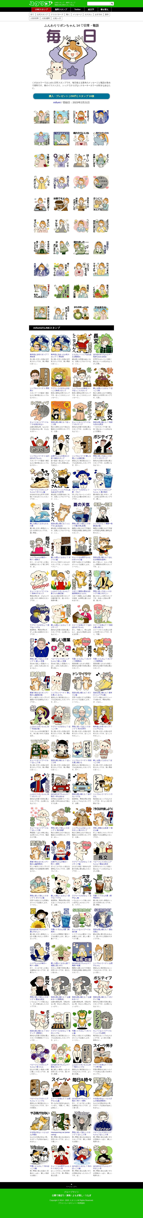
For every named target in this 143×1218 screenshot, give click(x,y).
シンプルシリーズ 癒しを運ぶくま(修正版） (81, 457)
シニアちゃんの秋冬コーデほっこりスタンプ (81, 389)
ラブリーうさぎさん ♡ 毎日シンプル (60, 1032)
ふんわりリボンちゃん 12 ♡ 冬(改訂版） (39, 728)
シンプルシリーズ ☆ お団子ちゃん (103, 964)
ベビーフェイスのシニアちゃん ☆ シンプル (39, 1100)
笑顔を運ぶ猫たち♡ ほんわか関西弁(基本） (102, 558)
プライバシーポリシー (67, 1203)
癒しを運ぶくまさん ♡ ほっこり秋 (103, 389)
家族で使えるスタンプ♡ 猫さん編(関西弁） (39, 863)
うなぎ (88, 1195)
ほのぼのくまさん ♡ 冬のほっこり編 (81, 1167)
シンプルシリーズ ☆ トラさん (103, 795)
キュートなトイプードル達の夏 (81, 930)
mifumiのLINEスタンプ (46, 327)
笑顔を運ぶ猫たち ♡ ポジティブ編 (103, 998)
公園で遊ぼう (58, 1195)
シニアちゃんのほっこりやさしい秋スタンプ (81, 829)
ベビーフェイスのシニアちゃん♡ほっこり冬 (102, 1133)
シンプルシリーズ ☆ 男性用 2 (39, 389)
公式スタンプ (42, 14)
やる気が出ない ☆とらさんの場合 (39, 1133)
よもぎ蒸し (77, 1195)
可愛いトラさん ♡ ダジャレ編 (81, 1032)
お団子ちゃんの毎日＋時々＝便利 (59, 863)
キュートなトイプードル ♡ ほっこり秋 (39, 829)
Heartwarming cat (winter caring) (60, 1133)
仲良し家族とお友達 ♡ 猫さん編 (103, 829)
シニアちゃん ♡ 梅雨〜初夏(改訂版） (103, 525)
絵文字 (91, 9)
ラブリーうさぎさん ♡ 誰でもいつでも (39, 626)
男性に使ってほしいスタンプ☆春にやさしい (102, 592)
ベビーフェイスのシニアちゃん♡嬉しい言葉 (60, 660)
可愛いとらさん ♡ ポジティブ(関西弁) (81, 660)
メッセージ (77, 14)
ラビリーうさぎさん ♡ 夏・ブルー (80, 491)
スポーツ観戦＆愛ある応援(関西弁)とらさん (81, 592)
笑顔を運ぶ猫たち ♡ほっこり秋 (60, 423)
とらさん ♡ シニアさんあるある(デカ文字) (60, 491)
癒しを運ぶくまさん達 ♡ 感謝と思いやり (60, 964)
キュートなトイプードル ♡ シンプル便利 (102, 1032)
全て (32, 14)
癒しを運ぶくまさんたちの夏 (39, 525)
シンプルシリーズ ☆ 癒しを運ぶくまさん (60, 694)
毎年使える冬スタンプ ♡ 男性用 (39, 355)
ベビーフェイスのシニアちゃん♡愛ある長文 (102, 863)
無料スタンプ (61, 9)
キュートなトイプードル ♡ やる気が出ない (39, 423)
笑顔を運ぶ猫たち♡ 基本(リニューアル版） (102, 694)
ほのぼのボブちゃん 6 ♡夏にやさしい (39, 930)
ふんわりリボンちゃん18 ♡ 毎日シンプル (81, 1066)
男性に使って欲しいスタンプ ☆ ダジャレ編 (39, 897)
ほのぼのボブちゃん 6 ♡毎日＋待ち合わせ (60, 795)
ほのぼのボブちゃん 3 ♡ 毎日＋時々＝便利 (81, 1100)
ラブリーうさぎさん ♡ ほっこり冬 (60, 728)
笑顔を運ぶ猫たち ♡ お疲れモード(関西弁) (60, 998)
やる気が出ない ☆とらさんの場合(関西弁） (102, 1100)
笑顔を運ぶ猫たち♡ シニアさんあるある (60, 525)
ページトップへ (71, 1185)
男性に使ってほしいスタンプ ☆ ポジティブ (102, 457)
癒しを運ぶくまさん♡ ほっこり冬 (102, 761)
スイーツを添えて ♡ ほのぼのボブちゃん (81, 626)
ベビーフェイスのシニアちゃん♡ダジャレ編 (39, 491)
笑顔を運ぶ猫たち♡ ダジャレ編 (81, 694)
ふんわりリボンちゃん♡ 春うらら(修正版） (60, 592)
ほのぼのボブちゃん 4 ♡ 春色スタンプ (60, 1066)
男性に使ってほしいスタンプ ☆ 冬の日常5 (81, 728)
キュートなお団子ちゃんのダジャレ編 (81, 558)
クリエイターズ (57, 14)
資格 (68, 1195)
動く (68, 14)
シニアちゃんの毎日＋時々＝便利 (38, 964)
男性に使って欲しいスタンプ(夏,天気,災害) (81, 525)
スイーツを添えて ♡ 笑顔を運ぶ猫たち (103, 626)
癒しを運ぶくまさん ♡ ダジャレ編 (60, 558)
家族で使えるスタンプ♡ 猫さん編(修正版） (39, 694)
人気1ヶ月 (57, 18)
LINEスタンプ (41, 9)
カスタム (88, 14)
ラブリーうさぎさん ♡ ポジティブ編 (81, 863)
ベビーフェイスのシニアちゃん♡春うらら (39, 1066)
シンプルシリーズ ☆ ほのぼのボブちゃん (39, 457)
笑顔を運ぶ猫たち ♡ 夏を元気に (103, 930)
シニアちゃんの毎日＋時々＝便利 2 (38, 558)
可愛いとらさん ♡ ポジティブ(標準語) (103, 660)
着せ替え (105, 9)
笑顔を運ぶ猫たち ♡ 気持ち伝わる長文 (103, 423)
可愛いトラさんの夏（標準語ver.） (102, 897)
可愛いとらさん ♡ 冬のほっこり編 (39, 1167)
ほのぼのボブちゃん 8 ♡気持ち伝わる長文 (102, 355)
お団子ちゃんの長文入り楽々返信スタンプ (60, 457)
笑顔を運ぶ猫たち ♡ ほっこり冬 (60, 761)
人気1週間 (46, 18)
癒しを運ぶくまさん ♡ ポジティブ (60, 626)
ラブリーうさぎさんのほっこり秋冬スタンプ (60, 389)
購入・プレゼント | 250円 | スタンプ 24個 (71, 96)
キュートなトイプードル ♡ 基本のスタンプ (39, 592)
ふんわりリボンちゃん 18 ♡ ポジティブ (39, 795)
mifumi (57, 102)
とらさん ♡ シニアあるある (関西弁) (81, 355)
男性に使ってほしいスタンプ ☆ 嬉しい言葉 (39, 660)
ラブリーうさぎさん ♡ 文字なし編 (81, 897)
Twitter (77, 9)
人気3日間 (34, 18)
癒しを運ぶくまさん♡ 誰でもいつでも (60, 897)
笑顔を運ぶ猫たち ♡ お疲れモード (81, 998)
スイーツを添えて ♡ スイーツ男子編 (103, 1066)
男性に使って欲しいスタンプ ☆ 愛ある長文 (39, 998)
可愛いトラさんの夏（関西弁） (60, 930)
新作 (107, 14)
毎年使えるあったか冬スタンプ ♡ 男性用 (60, 355)
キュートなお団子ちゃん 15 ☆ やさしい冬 (61, 1167)
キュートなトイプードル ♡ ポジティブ (81, 423)
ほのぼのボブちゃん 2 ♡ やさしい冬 (102, 1167)
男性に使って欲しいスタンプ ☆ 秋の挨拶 (60, 829)
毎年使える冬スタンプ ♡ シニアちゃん (102, 728)
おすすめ (98, 14)
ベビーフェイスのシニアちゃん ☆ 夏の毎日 (102, 491)
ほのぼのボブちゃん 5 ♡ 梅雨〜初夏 (81, 964)
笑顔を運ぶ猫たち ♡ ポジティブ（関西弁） (39, 1032)
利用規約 (81, 1203)
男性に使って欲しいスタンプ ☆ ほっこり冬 (81, 1133)
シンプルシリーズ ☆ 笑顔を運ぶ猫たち (81, 761)
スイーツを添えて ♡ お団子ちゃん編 (60, 1100)
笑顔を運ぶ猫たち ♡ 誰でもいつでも (81, 795)
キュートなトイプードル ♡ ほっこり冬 (39, 761)
